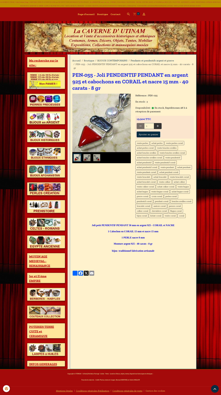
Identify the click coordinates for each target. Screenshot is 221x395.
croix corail (157, 196)
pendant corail (161, 201)
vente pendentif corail (165, 162)
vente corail (170, 215)
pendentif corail (144, 201)
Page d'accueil (86, 14)
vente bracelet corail (179, 177)
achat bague (142, 191)
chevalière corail (159, 211)
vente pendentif (172, 157)
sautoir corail (159, 206)
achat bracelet (160, 177)
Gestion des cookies (160, 390)
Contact (115, 14)
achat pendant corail (168, 172)
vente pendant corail (146, 172)
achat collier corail (165, 186)
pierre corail (142, 196)
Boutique (102, 14)
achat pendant (184, 167)
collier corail (142, 211)
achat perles (157, 143)
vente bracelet (143, 177)
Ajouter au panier (148, 134)
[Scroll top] (215, 389)
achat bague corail (180, 191)
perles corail (171, 196)
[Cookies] (6, 388)
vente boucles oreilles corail (172, 153)
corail (181, 215)
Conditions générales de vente (129, 390)
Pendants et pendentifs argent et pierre (152, 60)
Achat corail (155, 215)
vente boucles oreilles (167, 148)
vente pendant (167, 167)
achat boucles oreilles (146, 153)
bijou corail (142, 215)
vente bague (183, 186)
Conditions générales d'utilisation (90, 390)
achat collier (179, 182)
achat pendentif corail (147, 167)
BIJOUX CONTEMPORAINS (112, 60)
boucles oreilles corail (181, 201)
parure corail (175, 206)
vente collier (164, 182)
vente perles (142, 143)
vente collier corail (145, 186)
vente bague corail (159, 191)
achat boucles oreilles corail (149, 157)
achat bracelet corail (146, 182)
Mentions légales (59, 390)
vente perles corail (174, 143)
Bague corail (176, 211)
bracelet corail (143, 206)
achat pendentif (144, 162)
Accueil (76, 60)
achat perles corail (145, 148)
